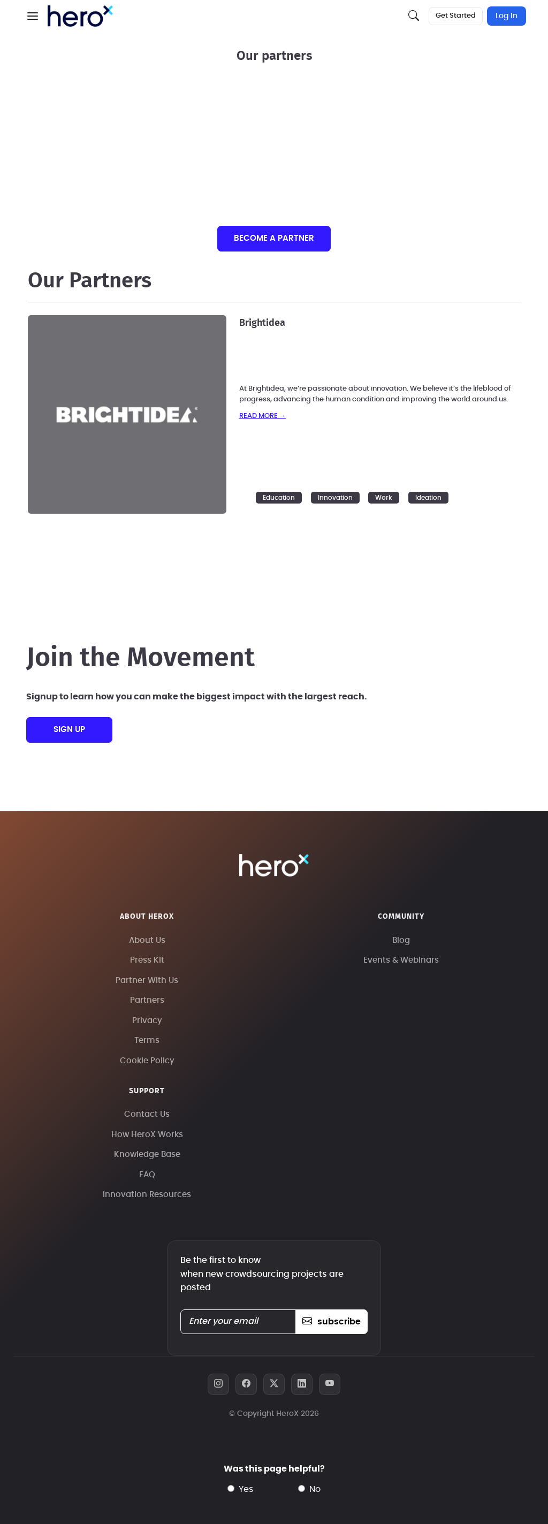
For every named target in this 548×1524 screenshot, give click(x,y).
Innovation (335, 497)
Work (383, 497)
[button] (32, 16)
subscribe (331, 1322)
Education (279, 497)
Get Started (456, 15)
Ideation (428, 497)
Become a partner (274, 238)
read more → (262, 416)
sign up (69, 730)
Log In (506, 16)
